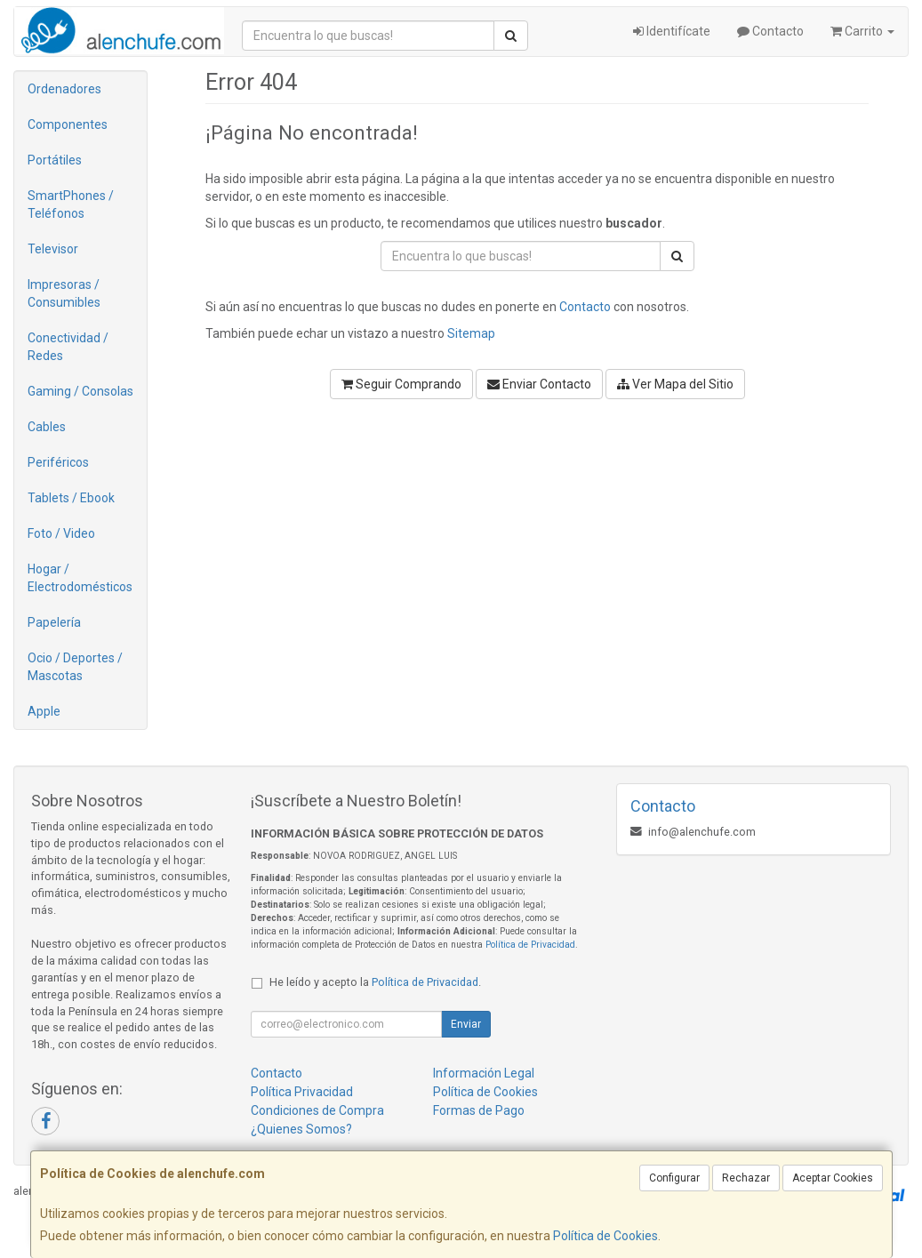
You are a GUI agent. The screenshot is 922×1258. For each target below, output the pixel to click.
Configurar (674, 1178)
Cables (47, 427)
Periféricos (58, 462)
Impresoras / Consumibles (64, 293)
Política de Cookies (605, 1236)
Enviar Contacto (539, 384)
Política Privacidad (302, 1092)
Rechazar (746, 1178)
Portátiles (55, 160)
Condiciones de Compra (317, 1110)
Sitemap (471, 333)
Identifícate (671, 31)
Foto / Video (61, 533)
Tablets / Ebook (71, 498)
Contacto (770, 31)
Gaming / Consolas (80, 391)
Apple (44, 711)
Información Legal (483, 1073)
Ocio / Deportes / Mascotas (75, 667)
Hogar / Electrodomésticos (80, 578)
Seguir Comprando (401, 384)
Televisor (53, 249)
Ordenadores (64, 89)
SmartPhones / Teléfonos (71, 204)
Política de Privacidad (530, 945)
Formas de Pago (479, 1110)
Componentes (68, 124)
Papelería (54, 622)
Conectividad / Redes (68, 347)
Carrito (862, 31)
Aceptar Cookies (832, 1178)
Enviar (466, 1024)
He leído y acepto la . (375, 982)
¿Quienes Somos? (301, 1129)
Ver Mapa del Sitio (675, 384)
